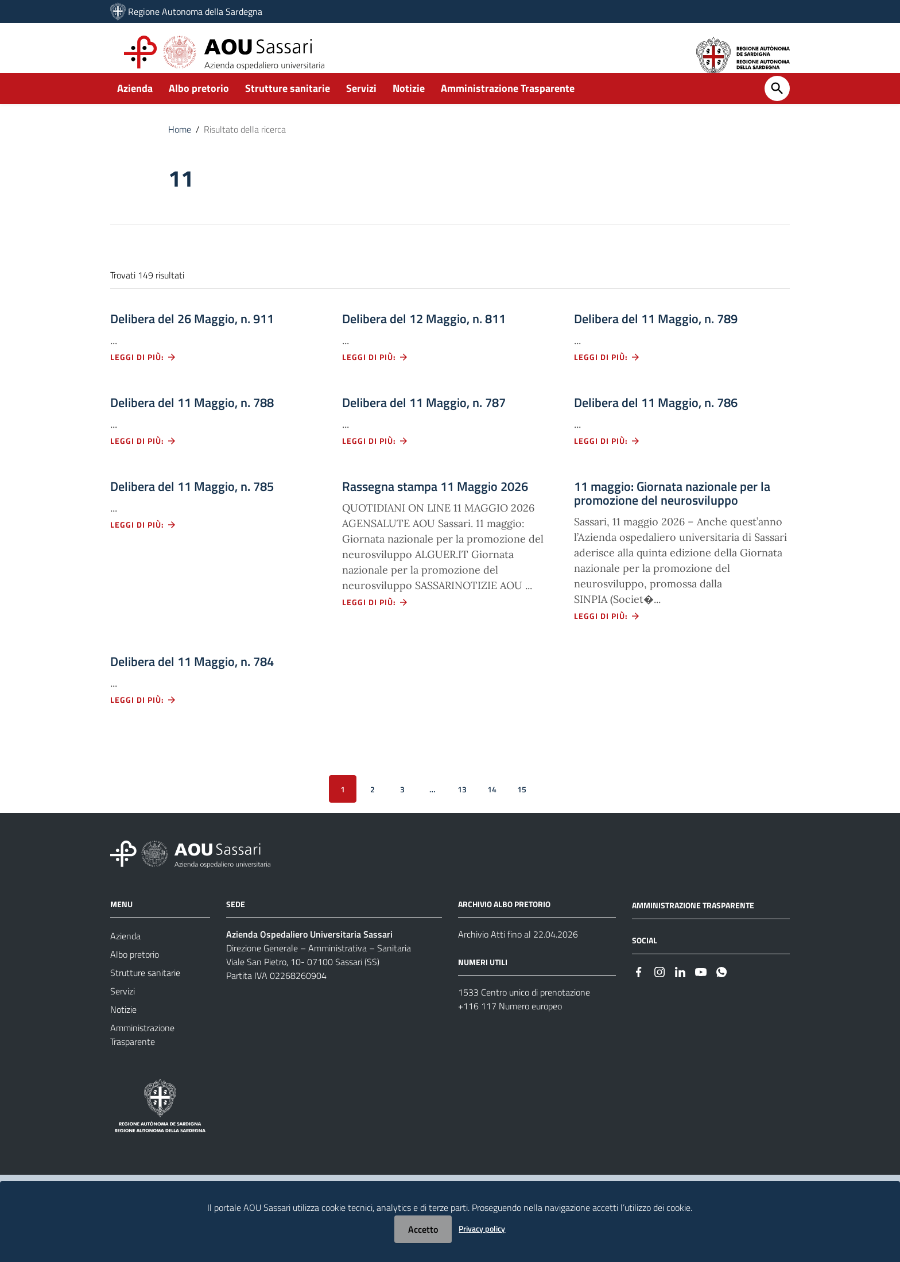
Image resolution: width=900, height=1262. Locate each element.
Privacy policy (482, 1228)
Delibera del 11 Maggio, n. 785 (192, 505)
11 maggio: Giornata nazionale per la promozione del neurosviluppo (672, 512)
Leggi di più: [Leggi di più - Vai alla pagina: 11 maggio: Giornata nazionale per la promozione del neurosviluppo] (607, 635)
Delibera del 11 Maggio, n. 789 (656, 337)
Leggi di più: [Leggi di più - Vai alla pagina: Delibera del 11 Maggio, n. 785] (143, 543)
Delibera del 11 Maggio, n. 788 (192, 421)
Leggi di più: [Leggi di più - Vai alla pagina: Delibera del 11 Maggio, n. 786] (607, 460)
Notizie (409, 107)
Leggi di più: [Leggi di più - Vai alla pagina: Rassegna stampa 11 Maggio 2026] (375, 621)
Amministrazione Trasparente (508, 107)
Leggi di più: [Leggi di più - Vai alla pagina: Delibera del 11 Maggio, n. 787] (375, 460)
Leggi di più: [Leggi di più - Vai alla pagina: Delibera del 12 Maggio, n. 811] (375, 376)
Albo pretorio (199, 107)
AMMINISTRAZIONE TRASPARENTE (693, 924)
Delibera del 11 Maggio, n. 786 (656, 421)
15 (521, 808)
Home (179, 148)
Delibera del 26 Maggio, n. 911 (192, 337)
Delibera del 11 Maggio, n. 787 (424, 421)
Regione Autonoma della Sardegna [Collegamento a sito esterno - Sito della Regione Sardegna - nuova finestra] (195, 11)
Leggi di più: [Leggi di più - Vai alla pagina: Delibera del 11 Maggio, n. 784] (143, 719)
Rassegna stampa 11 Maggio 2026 (435, 505)
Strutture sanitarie (287, 107)
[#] (639, 990)
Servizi (361, 107)
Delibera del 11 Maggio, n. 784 (192, 680)
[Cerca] (777, 107)
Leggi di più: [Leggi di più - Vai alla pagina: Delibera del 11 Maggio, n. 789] (607, 376)
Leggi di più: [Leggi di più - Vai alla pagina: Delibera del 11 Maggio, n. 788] (143, 460)
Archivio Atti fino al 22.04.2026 (518, 953)
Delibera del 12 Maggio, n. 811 (424, 337)
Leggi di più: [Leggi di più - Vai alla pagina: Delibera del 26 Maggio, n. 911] (143, 376)
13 (462, 808)
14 (491, 808)
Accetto (423, 1229)
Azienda (135, 107)
